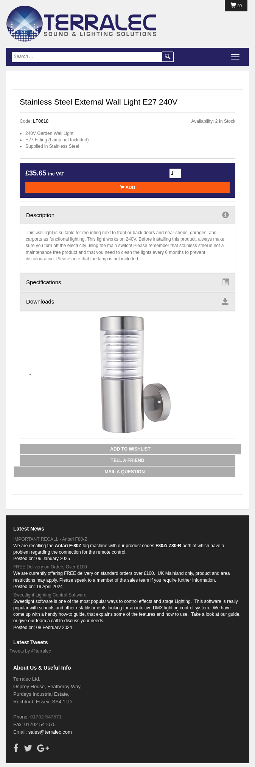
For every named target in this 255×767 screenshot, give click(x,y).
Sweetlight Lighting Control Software (49, 595)
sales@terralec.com (50, 732)
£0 (236, 5)
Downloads (127, 301)
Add (127, 187)
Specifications (127, 282)
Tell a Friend (128, 460)
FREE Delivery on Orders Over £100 (50, 567)
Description (127, 214)
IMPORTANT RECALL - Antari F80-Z (50, 539)
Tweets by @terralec (30, 651)
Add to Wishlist (130, 449)
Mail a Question (124, 471)
